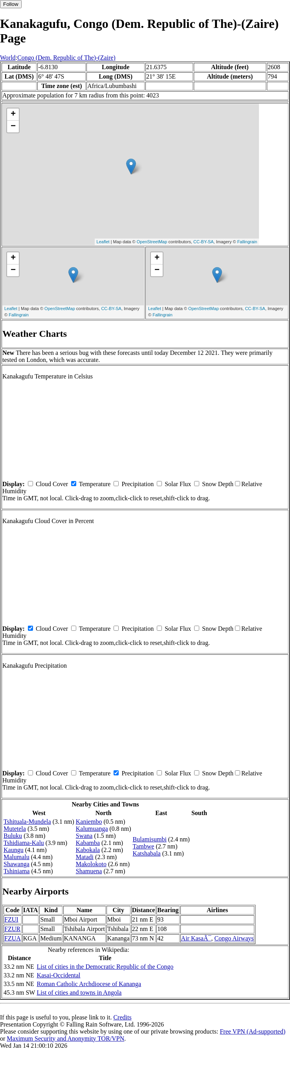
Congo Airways (233, 938)
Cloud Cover (52, 484)
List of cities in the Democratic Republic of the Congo (105, 966)
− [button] (13, 126)
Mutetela (15, 828)
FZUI (11, 919)
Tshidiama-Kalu (24, 842)
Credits (122, 1017)
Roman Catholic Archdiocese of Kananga (89, 984)
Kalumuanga (92, 828)
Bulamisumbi (150, 839)
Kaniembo (89, 821)
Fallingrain (247, 241)
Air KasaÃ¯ (196, 938)
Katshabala (147, 853)
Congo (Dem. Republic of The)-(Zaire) (66, 57)
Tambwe (143, 846)
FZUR (12, 929)
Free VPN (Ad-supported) (252, 1031)
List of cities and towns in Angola (79, 992)
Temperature (95, 484)
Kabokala (88, 850)
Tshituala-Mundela (27, 821)
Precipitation (137, 484)
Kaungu (14, 850)
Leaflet (103, 241)
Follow (10, 4)
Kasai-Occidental (58, 975)
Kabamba (88, 842)
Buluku (13, 835)
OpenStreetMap (152, 241)
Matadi (85, 857)
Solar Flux (178, 484)
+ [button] (13, 114)
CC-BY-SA (203, 241)
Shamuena (89, 871)
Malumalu (16, 857)
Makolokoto (91, 864)
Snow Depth (217, 484)
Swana (84, 835)
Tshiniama (16, 871)
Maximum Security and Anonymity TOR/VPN (65, 1038)
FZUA (12, 938)
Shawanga (16, 864)
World (8, 57)
